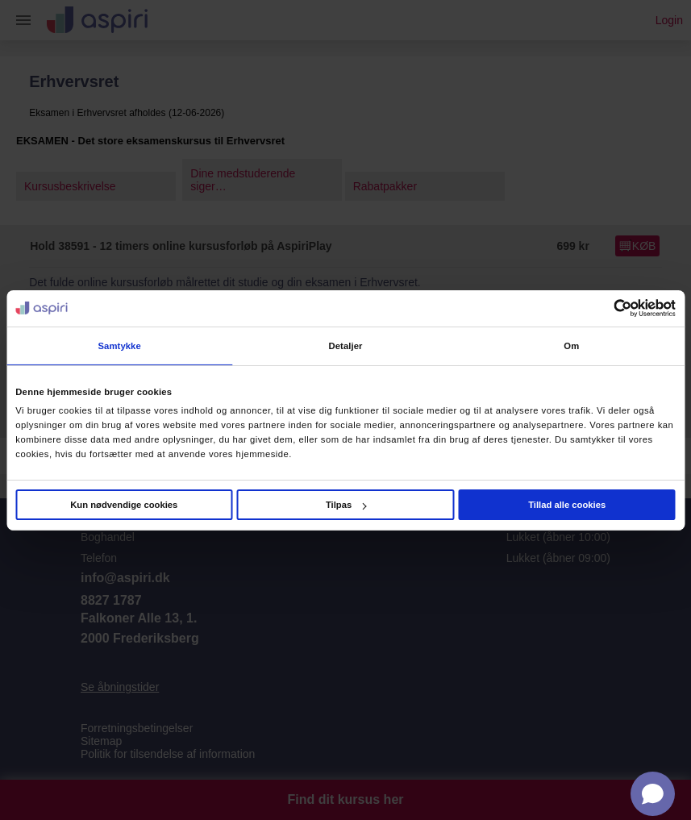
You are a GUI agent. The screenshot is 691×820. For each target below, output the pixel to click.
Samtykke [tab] (119, 346)
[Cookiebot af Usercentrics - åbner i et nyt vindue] (605, 308)
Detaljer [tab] (345, 346)
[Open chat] (653, 794)
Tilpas (346, 505)
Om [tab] (571, 346)
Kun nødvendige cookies (123, 505)
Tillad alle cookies (567, 505)
